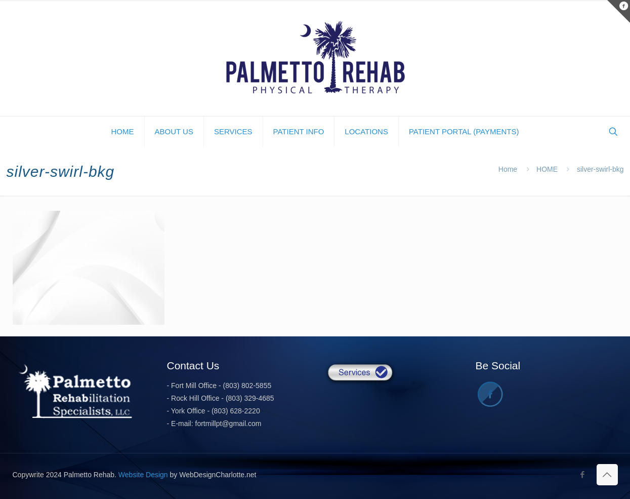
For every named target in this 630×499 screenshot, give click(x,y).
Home (507, 169)
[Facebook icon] (582, 474)
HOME (547, 169)
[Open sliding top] (618, 11)
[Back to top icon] (607, 474)
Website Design (143, 475)
